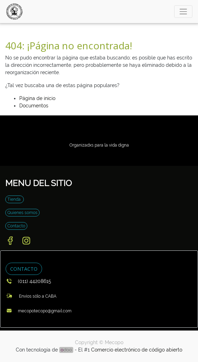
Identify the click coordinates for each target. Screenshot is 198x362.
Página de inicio (37, 98)
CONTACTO (23, 268)
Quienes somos (22, 212)
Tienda (14, 199)
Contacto (16, 225)
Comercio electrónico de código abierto (136, 350)
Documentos (33, 105)
